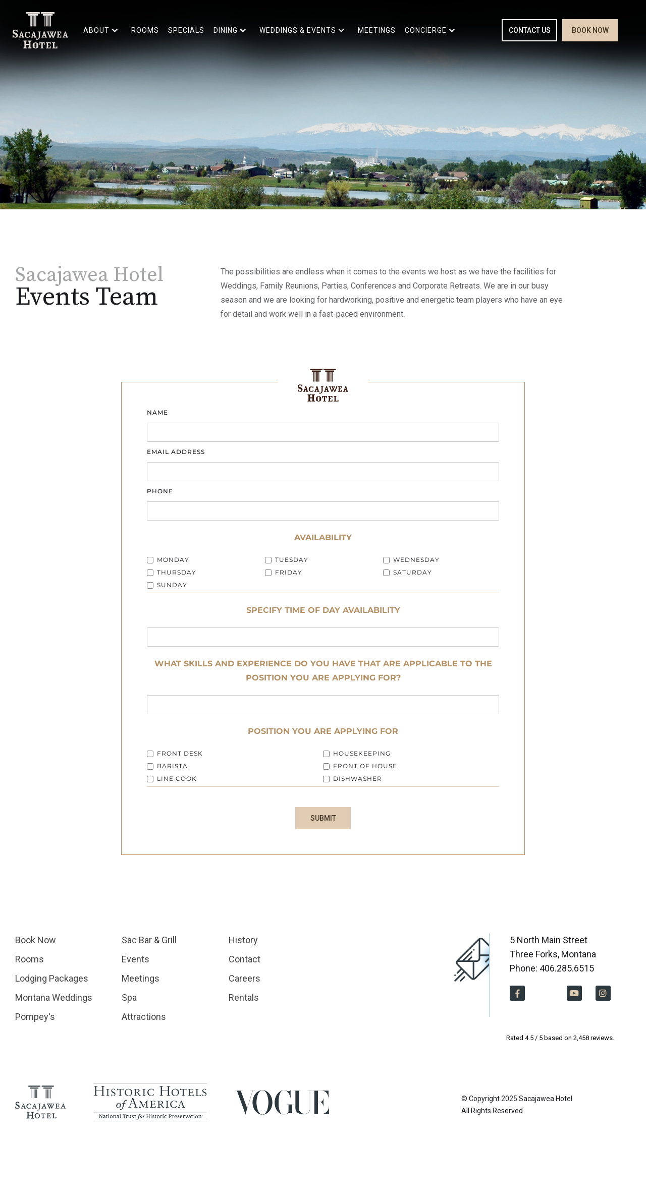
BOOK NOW (590, 30)
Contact (244, 959)
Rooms (29, 959)
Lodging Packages (51, 978)
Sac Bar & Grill (149, 940)
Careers (244, 978)
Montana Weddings (53, 997)
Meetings (140, 978)
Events (135, 959)
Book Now (35, 940)
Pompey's (35, 1016)
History (243, 940)
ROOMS (145, 30)
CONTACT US (530, 30)
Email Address (176, 451)
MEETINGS (377, 30)
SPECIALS (186, 30)
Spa (129, 997)
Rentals (244, 997)
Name (157, 412)
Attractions (144, 1016)
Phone (160, 491)
